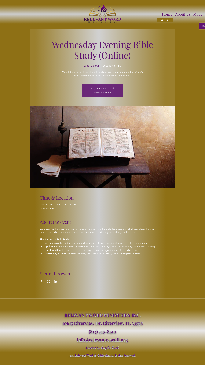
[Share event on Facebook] (41, 281)
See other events (102, 92)
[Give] (165, 20)
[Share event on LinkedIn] (55, 281)
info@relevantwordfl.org (102, 340)
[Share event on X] (48, 281)
